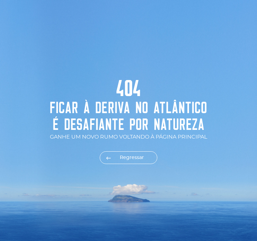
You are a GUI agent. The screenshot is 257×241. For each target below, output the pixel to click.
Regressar (132, 157)
